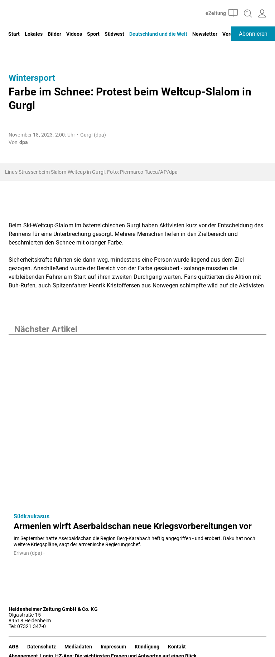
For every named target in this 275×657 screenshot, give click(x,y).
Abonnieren (253, 33)
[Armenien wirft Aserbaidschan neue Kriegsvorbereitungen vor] (137, 421)
